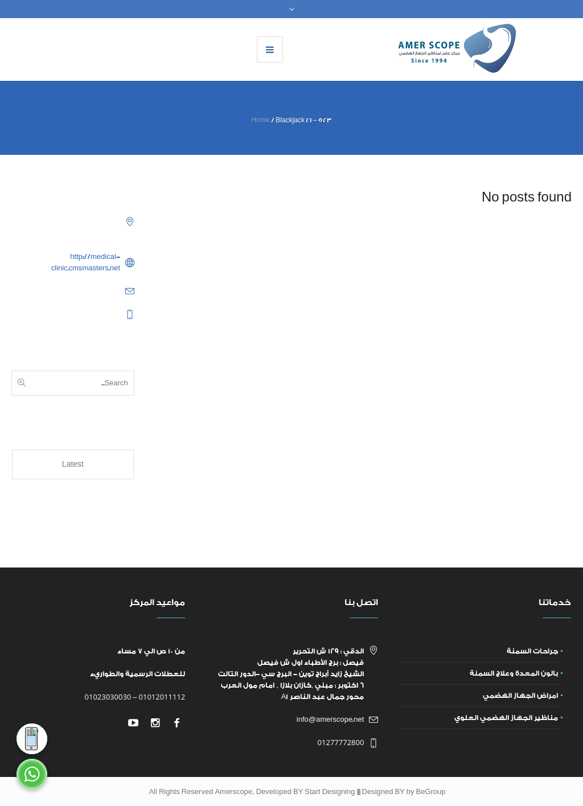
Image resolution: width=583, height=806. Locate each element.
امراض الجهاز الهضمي (520, 696)
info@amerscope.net (330, 719)
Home (260, 120)
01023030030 (108, 697)
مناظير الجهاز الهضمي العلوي (506, 718)
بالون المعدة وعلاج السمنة (514, 673)
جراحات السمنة (532, 651)
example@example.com (81, 291)
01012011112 (162, 697)
